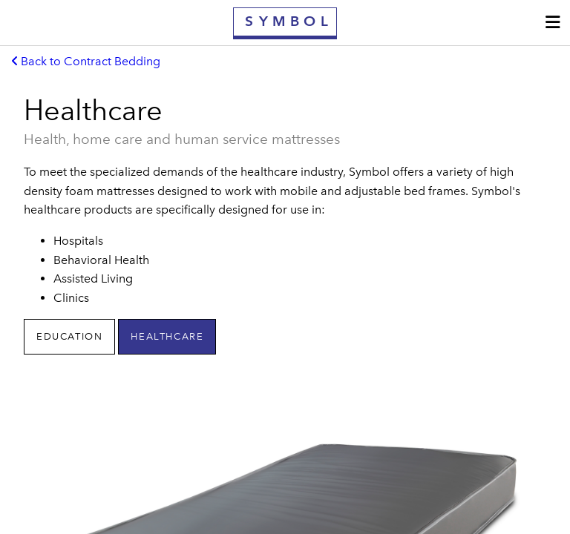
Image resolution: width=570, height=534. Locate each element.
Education (69, 336)
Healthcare (167, 336)
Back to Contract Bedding (86, 61)
